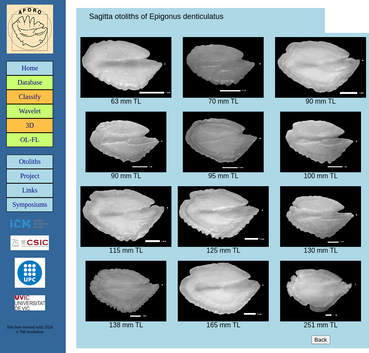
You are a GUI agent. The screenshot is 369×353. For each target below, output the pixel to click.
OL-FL (29, 139)
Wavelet (30, 111)
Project (29, 175)
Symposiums (29, 204)
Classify (30, 96)
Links (29, 190)
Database (29, 82)
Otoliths (30, 161)
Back (321, 340)
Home (29, 68)
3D (30, 125)
